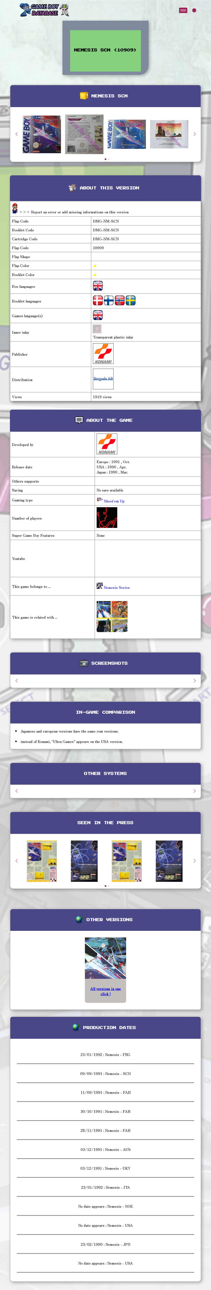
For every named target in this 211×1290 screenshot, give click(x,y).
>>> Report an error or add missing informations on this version (74, 211)
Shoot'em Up (113, 500)
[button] (194, 134)
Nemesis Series (113, 587)
